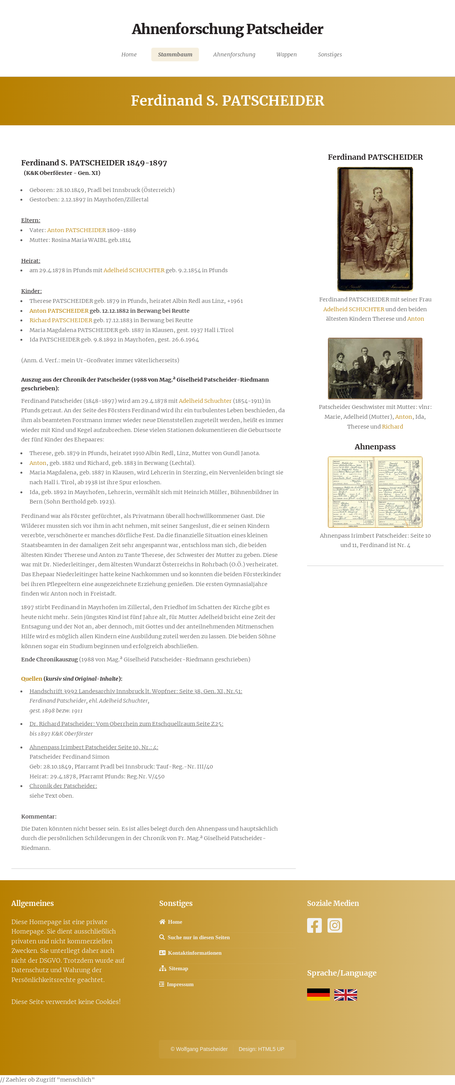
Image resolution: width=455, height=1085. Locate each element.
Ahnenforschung (234, 54)
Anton (38, 463)
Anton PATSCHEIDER (76, 230)
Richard (392, 426)
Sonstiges (330, 54)
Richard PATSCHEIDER (61, 320)
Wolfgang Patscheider (202, 1049)
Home (129, 54)
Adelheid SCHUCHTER (134, 270)
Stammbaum (175, 54)
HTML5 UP (271, 1049)
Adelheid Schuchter (205, 401)
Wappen (286, 54)
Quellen (31, 678)
